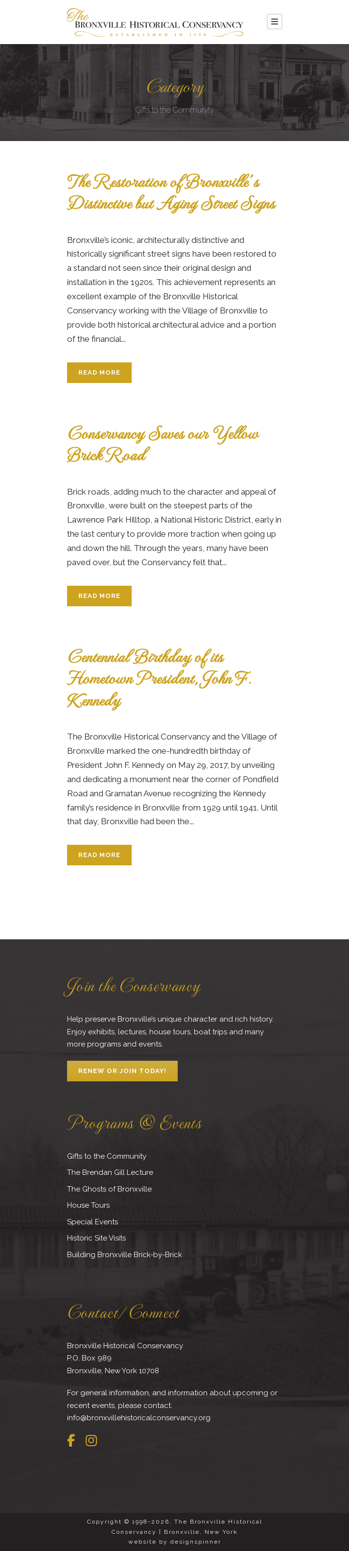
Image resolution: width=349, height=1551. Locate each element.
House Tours (88, 1205)
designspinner (195, 1541)
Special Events (92, 1221)
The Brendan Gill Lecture (110, 1172)
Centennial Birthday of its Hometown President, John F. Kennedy (159, 678)
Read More (99, 372)
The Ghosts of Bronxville (109, 1189)
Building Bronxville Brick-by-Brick (124, 1254)
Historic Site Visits (96, 1238)
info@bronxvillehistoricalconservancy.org (138, 1417)
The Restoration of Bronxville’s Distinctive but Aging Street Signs (171, 192)
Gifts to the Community (106, 1156)
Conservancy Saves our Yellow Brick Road (162, 443)
